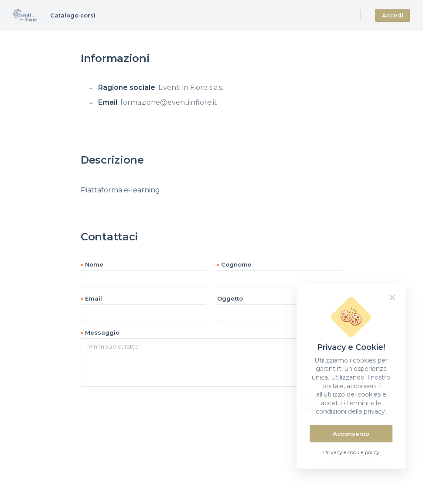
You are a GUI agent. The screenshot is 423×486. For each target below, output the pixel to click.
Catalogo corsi (73, 15)
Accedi (392, 15)
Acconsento (351, 433)
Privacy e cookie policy (351, 452)
